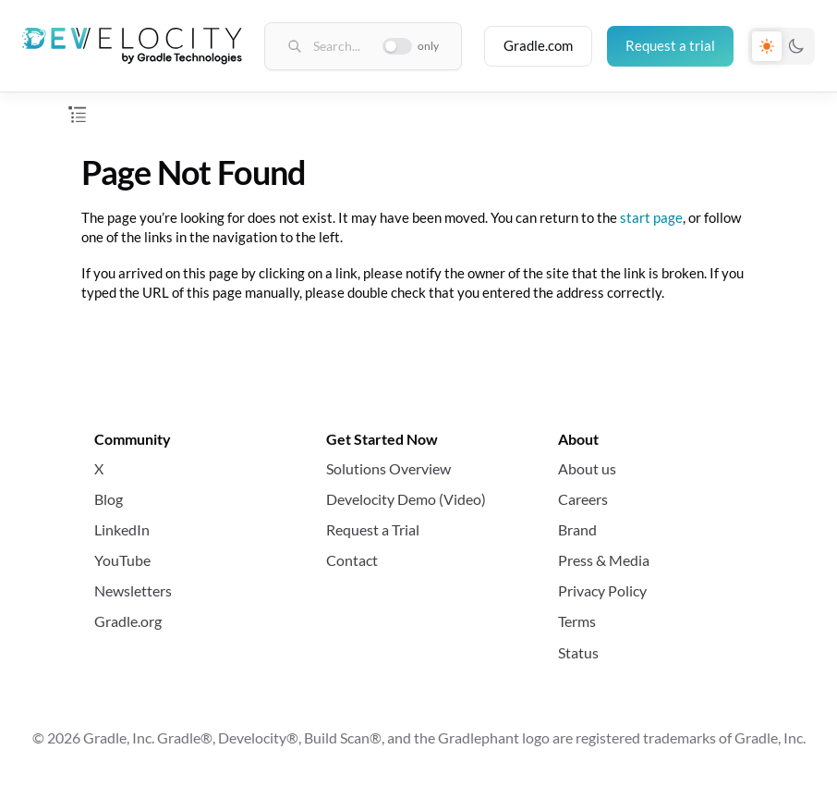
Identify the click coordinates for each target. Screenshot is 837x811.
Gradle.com (538, 45)
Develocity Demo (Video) (406, 499)
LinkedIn (122, 529)
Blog (108, 499)
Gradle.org (128, 621)
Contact (352, 560)
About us (587, 468)
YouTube (122, 560)
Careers (583, 499)
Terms (577, 621)
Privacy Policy (602, 590)
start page (651, 217)
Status (578, 652)
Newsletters (133, 590)
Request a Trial (372, 529)
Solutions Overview (388, 468)
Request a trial (670, 45)
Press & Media (603, 560)
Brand (577, 529)
